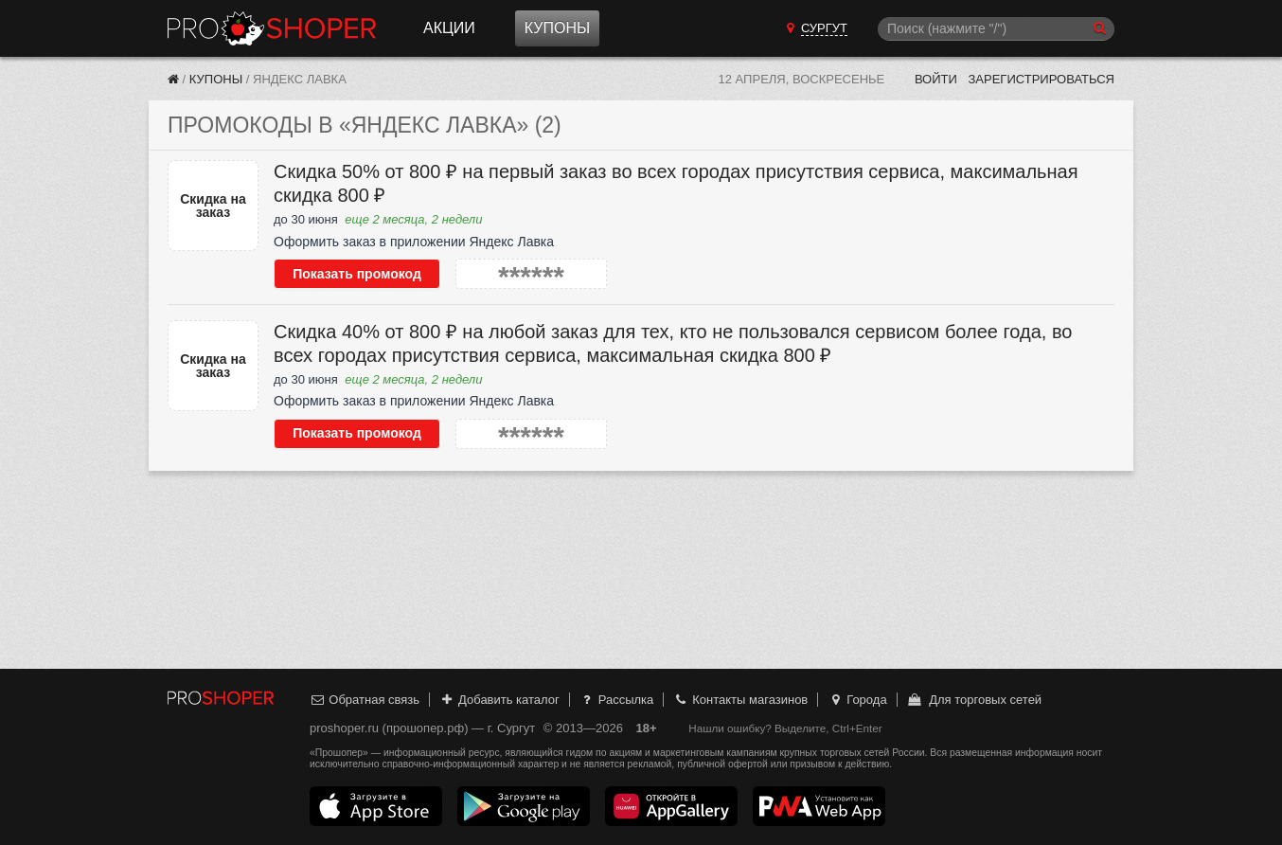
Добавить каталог (499, 699)
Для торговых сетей (974, 699)
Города (857, 699)
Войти (936, 79)
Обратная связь (364, 699)
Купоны (557, 28)
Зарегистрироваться (1041, 79)
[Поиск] (996, 29)
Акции (449, 28)
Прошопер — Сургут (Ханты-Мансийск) (272, 28)
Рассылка (616, 699)
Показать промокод (357, 273)
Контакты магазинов (740, 699)
